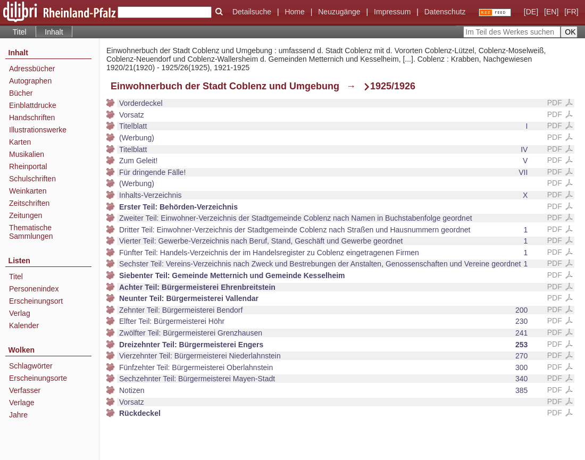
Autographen (30, 81)
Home (294, 11)
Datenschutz (445, 11)
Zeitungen (25, 215)
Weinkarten (28, 191)
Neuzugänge (339, 11)
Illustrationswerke (37, 130)
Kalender (24, 325)
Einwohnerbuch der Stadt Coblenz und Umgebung (225, 86)
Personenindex (34, 289)
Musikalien (26, 154)
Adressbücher (32, 68)
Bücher (20, 93)
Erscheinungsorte (38, 378)
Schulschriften (32, 178)
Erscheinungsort (36, 301)
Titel (20, 32)
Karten (20, 142)
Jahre (18, 415)
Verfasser (24, 390)
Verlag (19, 313)
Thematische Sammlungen (31, 231)
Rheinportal (28, 166)
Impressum (392, 11)
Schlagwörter (31, 366)
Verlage (21, 402)
